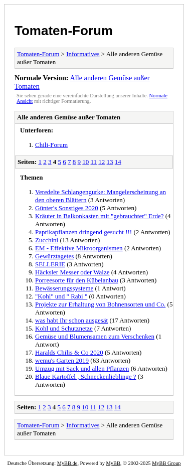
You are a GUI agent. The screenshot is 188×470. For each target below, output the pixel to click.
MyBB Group (166, 463)
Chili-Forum (51, 144)
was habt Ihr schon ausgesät (71, 320)
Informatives (82, 54)
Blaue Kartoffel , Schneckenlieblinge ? (85, 376)
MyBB (113, 463)
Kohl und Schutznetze (64, 328)
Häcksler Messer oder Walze (72, 272)
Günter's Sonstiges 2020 (66, 208)
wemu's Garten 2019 (62, 360)
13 (110, 162)
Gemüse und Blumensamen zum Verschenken (94, 336)
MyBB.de (67, 463)
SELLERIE (50, 264)
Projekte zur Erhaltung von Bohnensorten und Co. (100, 304)
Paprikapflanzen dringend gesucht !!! (83, 232)
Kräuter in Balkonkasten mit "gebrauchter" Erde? (99, 216)
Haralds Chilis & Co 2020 (69, 352)
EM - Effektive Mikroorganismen (79, 248)
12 (101, 162)
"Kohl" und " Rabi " (61, 296)
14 (118, 162)
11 (94, 162)
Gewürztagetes (54, 256)
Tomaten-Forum (64, 30)
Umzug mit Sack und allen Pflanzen (82, 368)
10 (85, 162)
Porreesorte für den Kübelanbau (76, 280)
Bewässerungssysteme (64, 288)
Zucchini (46, 240)
